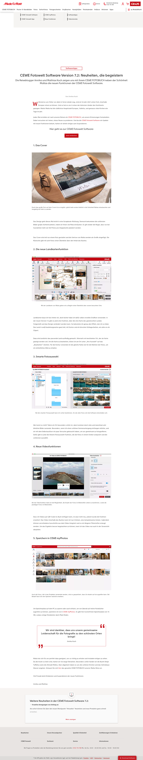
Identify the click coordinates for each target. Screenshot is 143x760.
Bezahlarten (25, 733)
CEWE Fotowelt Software (91, 120)
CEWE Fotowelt (26, 742)
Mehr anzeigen (70, 720)
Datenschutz (98, 758)
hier (59, 668)
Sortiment (50, 742)
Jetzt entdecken (71, 136)
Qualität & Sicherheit (79, 733)
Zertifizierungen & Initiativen (108, 733)
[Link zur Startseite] (21, 4)
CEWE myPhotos (69, 612)
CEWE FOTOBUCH (74, 117)
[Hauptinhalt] (71, 370)
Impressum (106, 758)
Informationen (103, 742)
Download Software (127, 758)
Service (75, 742)
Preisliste (86, 758)
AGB (91, 758)
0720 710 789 (77, 749)
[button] (122, 4)
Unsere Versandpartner (54, 733)
